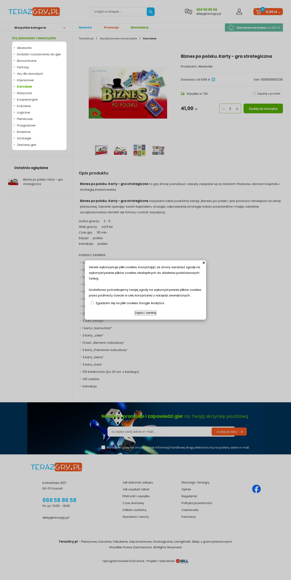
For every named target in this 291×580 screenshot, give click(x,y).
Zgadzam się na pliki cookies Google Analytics (130, 303)
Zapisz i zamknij (145, 313)
